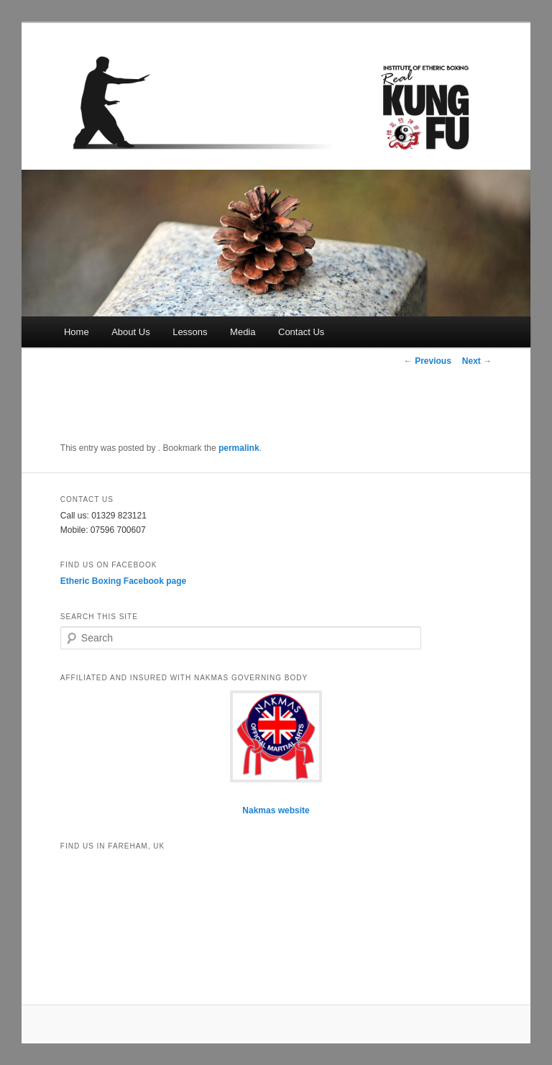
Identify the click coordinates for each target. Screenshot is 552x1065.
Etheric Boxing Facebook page (123, 581)
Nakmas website (275, 810)
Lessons (189, 331)
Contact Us (301, 331)
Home (76, 331)
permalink (238, 448)
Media (242, 331)
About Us (130, 331)
